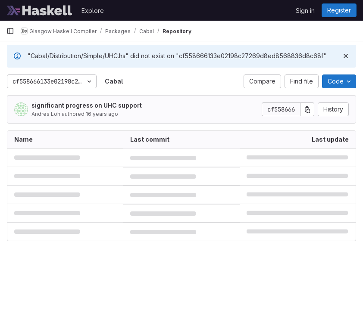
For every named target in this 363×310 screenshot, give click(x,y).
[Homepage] (40, 10)
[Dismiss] (346, 56)
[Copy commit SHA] (307, 109)
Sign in (305, 10)
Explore (92, 10)
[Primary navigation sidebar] (10, 31)
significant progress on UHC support (86, 105)
